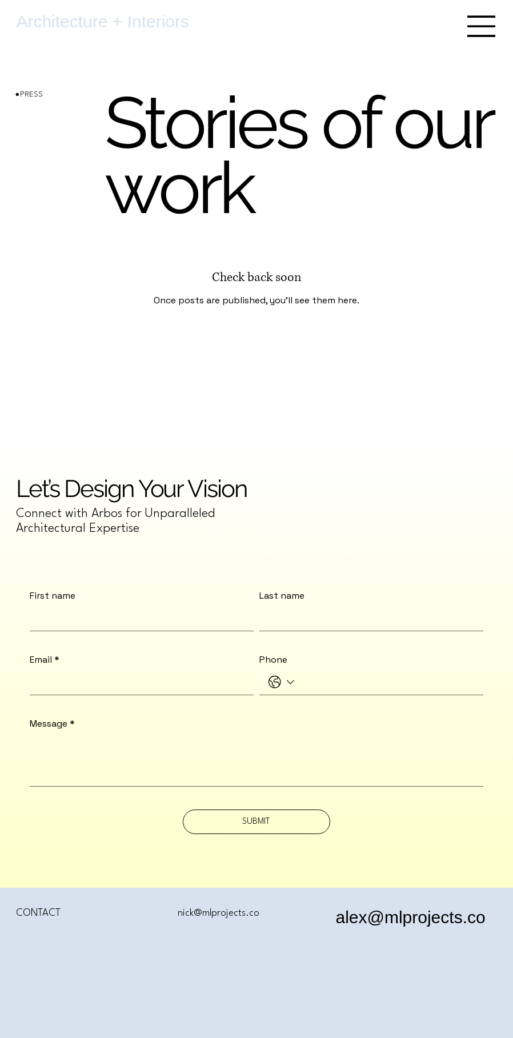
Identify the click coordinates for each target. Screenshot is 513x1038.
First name (52, 596)
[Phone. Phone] (386, 682)
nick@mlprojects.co (218, 913)
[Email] (138, 682)
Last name (281, 596)
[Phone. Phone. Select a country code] (281, 682)
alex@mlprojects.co (410, 917)
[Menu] (481, 26)
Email (44, 660)
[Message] (256, 760)
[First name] (138, 618)
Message (52, 724)
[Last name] (367, 618)
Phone (273, 660)
